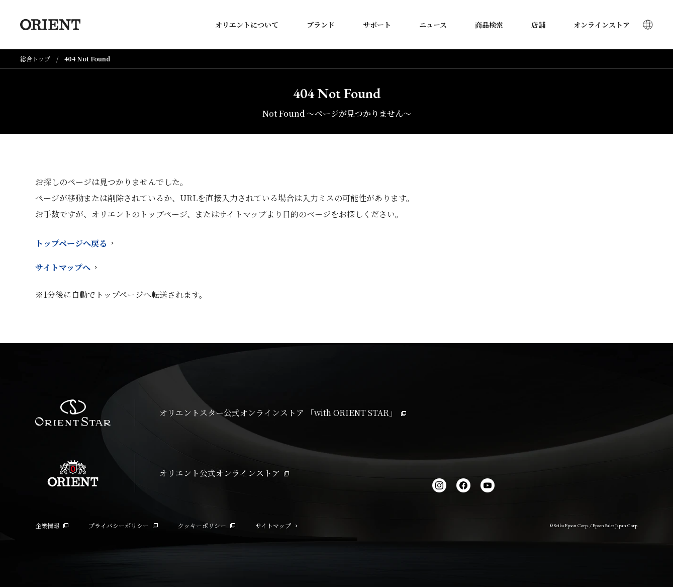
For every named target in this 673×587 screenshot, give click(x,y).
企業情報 (51, 525)
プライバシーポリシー (123, 525)
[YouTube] (487, 485)
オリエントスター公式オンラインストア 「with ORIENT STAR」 (282, 412)
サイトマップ (276, 525)
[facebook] (463, 485)
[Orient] (50, 24)
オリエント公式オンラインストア (224, 473)
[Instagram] (439, 485)
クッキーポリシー (206, 525)
